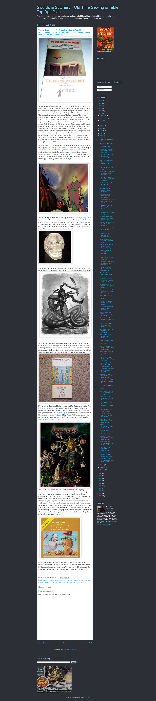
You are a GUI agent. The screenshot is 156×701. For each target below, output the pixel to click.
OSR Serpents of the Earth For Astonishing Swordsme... (107, 359)
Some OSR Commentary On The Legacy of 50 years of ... (107, 257)
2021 (100, 113)
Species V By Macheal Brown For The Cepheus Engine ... (106, 325)
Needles (110, 506)
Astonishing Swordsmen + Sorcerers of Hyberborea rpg (59, 580)
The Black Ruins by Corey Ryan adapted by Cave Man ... (106, 252)
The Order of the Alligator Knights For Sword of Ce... (107, 167)
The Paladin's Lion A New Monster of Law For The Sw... (107, 201)
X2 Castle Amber (79, 582)
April (101, 135)
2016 (100, 483)
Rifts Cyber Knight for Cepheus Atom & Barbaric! (106, 297)
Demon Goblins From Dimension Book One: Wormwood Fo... (107, 319)
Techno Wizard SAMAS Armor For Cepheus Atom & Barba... (106, 280)
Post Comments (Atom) (69, 649)
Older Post (88, 643)
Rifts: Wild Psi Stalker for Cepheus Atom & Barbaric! (107, 336)
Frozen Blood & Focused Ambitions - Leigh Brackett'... (107, 173)
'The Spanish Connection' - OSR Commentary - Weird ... (107, 392)
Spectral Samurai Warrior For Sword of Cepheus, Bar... (107, 162)
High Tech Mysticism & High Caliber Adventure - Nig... (106, 145)
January (102, 470)
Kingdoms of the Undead (47, 582)
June (101, 130)
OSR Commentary (60, 582)
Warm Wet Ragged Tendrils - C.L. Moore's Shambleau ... (107, 178)
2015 (100, 485)
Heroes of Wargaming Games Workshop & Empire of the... (106, 218)
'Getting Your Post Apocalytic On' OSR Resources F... (106, 398)
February (103, 467)
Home (65, 643)
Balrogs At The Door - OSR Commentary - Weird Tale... (106, 314)
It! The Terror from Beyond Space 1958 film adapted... (106, 139)
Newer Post (42, 643)
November (103, 118)
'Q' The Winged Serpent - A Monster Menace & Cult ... (107, 387)
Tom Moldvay (70, 582)
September (103, 123)
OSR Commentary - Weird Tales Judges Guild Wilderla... (106, 375)
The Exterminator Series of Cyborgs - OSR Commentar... (107, 263)
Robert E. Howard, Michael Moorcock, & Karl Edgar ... (106, 190)
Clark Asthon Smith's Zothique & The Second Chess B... (106, 235)
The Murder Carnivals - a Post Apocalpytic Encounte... (107, 184)
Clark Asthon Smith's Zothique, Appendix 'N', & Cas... (107, 207)
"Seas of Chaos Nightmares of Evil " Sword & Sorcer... (106, 432)
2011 (100, 496)
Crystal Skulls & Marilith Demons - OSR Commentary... (106, 308)
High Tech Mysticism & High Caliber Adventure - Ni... (106, 156)
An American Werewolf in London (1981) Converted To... (107, 229)
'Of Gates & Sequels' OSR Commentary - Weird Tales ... (106, 415)
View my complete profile (104, 525)
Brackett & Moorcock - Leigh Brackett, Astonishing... (106, 195)
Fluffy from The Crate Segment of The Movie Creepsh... (107, 212)
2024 (100, 105)
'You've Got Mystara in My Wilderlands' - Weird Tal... (106, 330)
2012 (100, 493)
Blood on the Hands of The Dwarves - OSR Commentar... (106, 353)
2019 (100, 475)
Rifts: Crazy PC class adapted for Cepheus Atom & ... (106, 150)
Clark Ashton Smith (80, 580)
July (101, 128)
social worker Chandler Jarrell (48, 492)
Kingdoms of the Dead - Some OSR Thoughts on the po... (107, 342)
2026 (100, 100)
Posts (100, 87)
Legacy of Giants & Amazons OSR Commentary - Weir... (107, 364)
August (102, 125)
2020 (100, 473)
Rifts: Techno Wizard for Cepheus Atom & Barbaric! (107, 302)
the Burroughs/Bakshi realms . (57, 147)
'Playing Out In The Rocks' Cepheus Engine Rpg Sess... (106, 454)
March (102, 465)
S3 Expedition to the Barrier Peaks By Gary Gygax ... (107, 285)
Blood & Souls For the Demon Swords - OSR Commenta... (107, 347)
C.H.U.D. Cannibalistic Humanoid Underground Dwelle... (107, 404)
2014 (100, 488)
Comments (102, 89)
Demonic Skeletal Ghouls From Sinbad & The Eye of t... (107, 370)
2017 (100, 480)
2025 (100, 103)
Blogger (88, 697)
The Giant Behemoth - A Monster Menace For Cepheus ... (107, 274)
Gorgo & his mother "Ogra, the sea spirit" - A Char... (107, 240)
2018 (100, 478)
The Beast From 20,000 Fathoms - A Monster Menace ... (106, 381)
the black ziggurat (62, 413)
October (102, 120)
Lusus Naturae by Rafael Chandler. (49, 419)
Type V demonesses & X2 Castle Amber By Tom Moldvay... (106, 291)
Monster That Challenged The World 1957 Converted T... (107, 223)
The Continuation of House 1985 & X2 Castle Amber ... (105, 268)
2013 (100, 490)
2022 (100, 110)
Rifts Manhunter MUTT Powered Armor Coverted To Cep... (106, 246)
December (103, 115)
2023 (100, 108)
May (101, 133)
